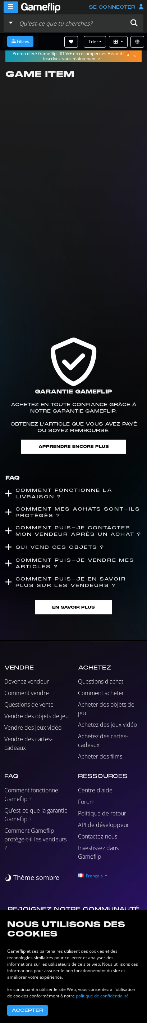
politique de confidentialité (102, 996)
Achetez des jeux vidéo (107, 725)
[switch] (31, 877)
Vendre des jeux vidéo (32, 727)
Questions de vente (29, 704)
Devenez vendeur (26, 681)
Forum (86, 802)
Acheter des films (100, 756)
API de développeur (103, 825)
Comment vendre (26, 693)
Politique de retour (102, 813)
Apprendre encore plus (73, 446)
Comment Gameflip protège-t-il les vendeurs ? (35, 839)
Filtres (20, 41)
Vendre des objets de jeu (36, 716)
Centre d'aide (95, 790)
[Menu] (11, 7)
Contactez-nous (97, 836)
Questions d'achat (100, 681)
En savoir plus (73, 607)
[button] (134, 23)
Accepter (27, 1010)
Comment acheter (101, 693)
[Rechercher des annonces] (70, 23)
